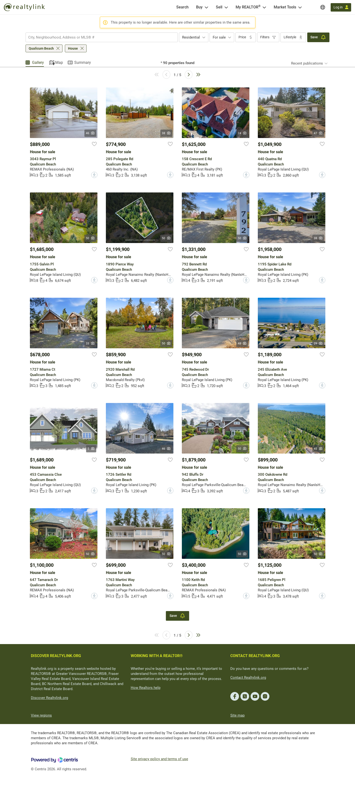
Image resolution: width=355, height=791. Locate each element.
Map (59, 62)
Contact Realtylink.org (248, 677)
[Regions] (322, 7)
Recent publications (307, 63)
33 (90, 343)
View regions (41, 715)
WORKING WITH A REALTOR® (157, 655)
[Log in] (341, 7)
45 (318, 448)
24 (242, 133)
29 (318, 343)
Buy (199, 7)
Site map (237, 715)
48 (242, 343)
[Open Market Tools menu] (300, 7)
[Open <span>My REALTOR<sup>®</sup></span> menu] (264, 7)
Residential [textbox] (191, 37)
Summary (82, 62)
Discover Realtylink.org (49, 698)
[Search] (182, 7)
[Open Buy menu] (206, 7)
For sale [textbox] (219, 37)
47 (318, 133)
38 (166, 133)
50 (90, 238)
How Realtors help (145, 688)
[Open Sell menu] (226, 7)
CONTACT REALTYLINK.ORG (255, 655)
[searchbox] (98, 37)
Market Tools (285, 7)
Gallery (38, 62)
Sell (219, 7)
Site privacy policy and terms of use (159, 759)
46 (90, 133)
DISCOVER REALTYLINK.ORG (56, 655)
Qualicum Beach (41, 48)
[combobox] (102, 37)
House (73, 48)
